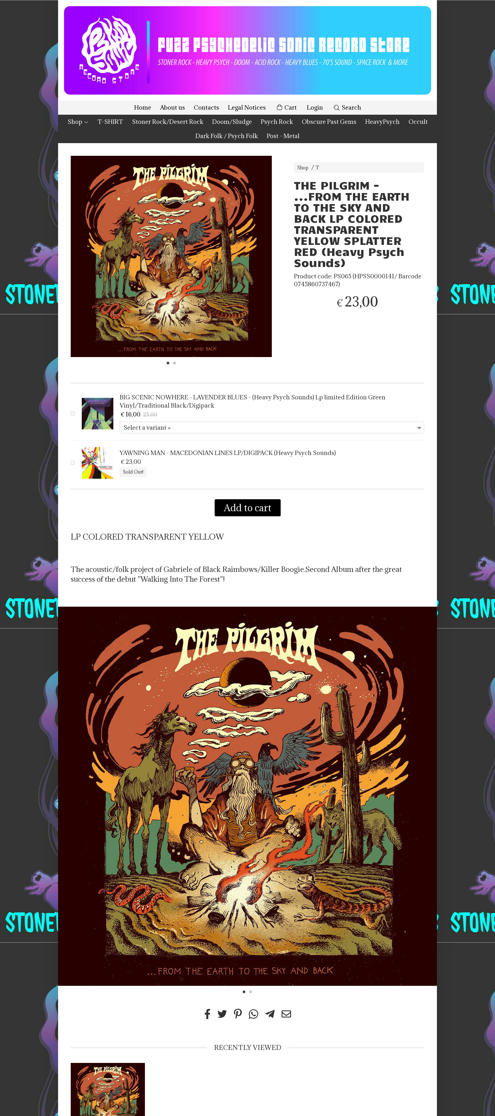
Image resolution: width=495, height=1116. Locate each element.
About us (172, 107)
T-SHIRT (110, 121)
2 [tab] (174, 362)
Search (347, 107)
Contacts (206, 107)
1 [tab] (168, 362)
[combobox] (272, 428)
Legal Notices (247, 107)
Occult (418, 121)
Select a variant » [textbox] (146, 427)
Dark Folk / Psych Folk (226, 136)
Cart (286, 108)
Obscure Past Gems (329, 121)
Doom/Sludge (232, 121)
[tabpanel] (171, 256)
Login (315, 107)
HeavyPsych (382, 121)
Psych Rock (277, 121)
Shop (78, 121)
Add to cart (247, 508)
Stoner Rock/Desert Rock (167, 121)
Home (142, 107)
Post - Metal (283, 136)
